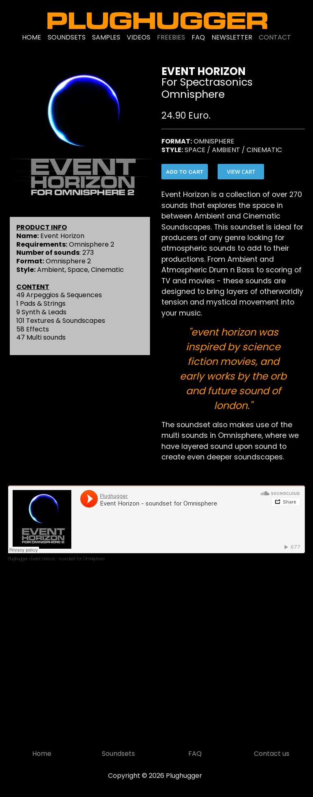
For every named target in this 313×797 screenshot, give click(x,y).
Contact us (271, 753)
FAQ (198, 37)
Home (41, 753)
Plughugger (18, 559)
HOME (31, 37)
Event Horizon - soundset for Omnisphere (68, 559)
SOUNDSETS (67, 37)
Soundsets (118, 753)
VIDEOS (138, 37)
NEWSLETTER (232, 37)
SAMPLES (106, 37)
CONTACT (275, 37)
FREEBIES (171, 37)
